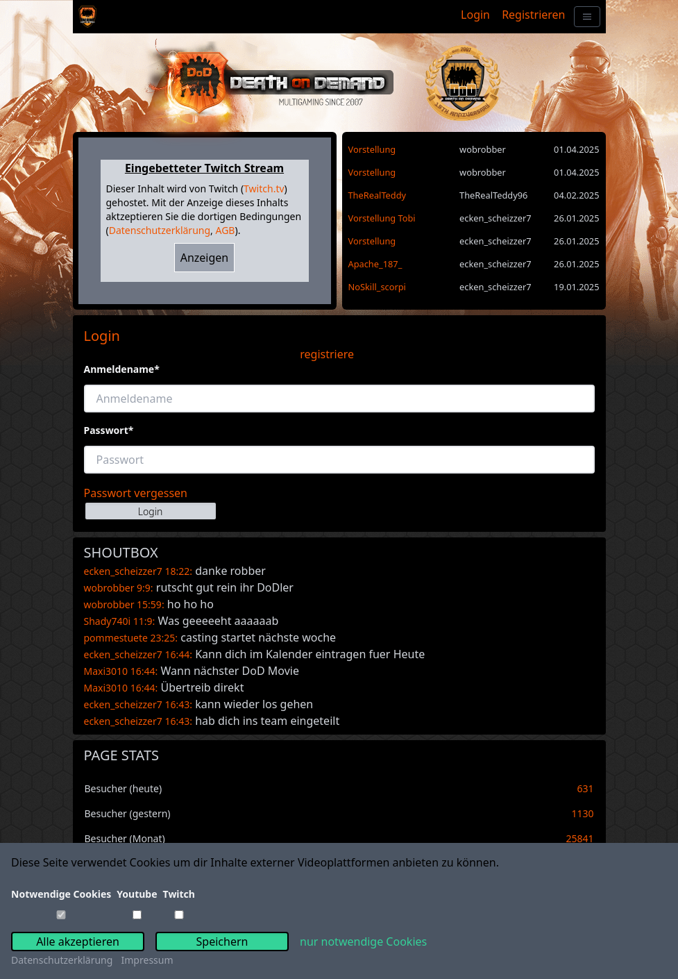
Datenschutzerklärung (159, 230)
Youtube (137, 894)
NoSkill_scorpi (377, 287)
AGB (225, 230)
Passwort (109, 430)
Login (475, 14)
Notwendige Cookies (61, 894)
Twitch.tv (264, 188)
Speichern (222, 941)
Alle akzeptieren (77, 941)
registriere (327, 354)
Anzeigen (204, 257)
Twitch (179, 894)
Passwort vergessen (136, 493)
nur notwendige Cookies (363, 941)
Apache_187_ (375, 264)
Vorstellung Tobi (382, 218)
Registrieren (533, 14)
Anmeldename (122, 369)
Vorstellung (372, 149)
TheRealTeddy (377, 195)
